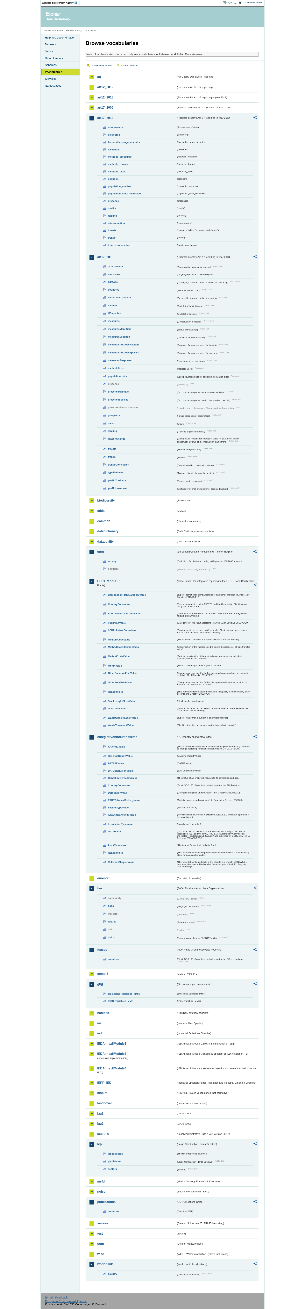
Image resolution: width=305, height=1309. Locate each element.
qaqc (111, 423)
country (112, 1273)
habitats (112, 305)
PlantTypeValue (117, 845)
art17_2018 (105, 257)
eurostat (103, 878)
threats (112, 230)
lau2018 (103, 1134)
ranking (112, 215)
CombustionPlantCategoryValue (127, 594)
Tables (49, 51)
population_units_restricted (124, 193)
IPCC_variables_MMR (120, 1001)
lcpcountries (115, 1153)
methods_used (116, 171)
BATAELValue (116, 763)
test (100, 1233)
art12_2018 (105, 97)
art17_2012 (105, 117)
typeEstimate (116, 472)
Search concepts (129, 65)
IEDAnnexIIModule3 (111, 1053)
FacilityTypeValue (118, 807)
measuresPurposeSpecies (123, 352)
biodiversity (106, 500)
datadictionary (107, 531)
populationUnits (117, 376)
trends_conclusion (119, 245)
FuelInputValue (117, 622)
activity (112, 561)
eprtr (100, 551)
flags (111, 905)
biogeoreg (114, 134)
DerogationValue (118, 792)
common (103, 521)
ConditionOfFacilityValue (122, 778)
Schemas (51, 65)
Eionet (60, 30)
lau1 (100, 1113)
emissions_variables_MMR (124, 993)
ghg (100, 984)
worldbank (105, 1264)
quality (112, 208)
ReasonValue (116, 691)
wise (100, 1254)
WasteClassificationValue (123, 717)
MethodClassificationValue (123, 647)
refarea (112, 921)
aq (99, 76)
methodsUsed (116, 368)
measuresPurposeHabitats (123, 344)
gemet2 (102, 973)
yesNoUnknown (117, 488)
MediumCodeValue (119, 639)
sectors (112, 1169)
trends (112, 237)
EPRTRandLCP (108, 581)
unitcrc (112, 937)
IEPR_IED (104, 1082)
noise (101, 1191)
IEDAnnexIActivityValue (122, 814)
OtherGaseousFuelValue (122, 673)
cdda (100, 510)
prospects (114, 415)
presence (113, 200)
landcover (104, 1103)
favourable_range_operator (124, 142)
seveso (102, 1223)
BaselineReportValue (120, 756)
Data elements (54, 58)
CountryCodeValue (119, 604)
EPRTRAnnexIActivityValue (124, 800)
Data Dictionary (74, 30)
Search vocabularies (101, 65)
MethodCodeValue (119, 656)
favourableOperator (119, 297)
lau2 (100, 1123)
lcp (99, 1144)
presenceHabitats (118, 391)
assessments (116, 127)
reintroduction (116, 223)
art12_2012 (105, 87)
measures (114, 149)
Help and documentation (60, 37)
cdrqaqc (113, 281)
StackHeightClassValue (122, 701)
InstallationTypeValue (120, 824)
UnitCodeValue (116, 708)
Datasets (50, 44)
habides (103, 1013)
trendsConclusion (118, 464)
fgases (102, 949)
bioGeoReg (114, 274)
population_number (119, 186)
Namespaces (53, 85)
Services (50, 78)
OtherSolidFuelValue (120, 682)
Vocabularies (53, 72)
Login (229, 2)
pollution (113, 178)
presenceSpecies (118, 399)
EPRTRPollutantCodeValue (124, 613)
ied (99, 1033)
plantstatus (114, 1161)
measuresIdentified (119, 329)
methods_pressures (120, 156)
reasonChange (116, 438)
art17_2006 (105, 107)
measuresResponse (119, 360)
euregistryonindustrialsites (117, 737)
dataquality (105, 541)
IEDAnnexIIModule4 (111, 1068)
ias (99, 1023)
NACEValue (115, 831)
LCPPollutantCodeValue (122, 630)
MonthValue (115, 665)
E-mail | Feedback (56, 1297)
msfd (101, 1181)
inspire (102, 1093)
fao (99, 888)
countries (113, 289)
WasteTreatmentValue (121, 725)
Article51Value (116, 746)
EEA (61, 3)
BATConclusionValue (120, 770)
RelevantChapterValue (121, 862)
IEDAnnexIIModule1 (111, 1043)
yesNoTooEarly (117, 480)
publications (106, 1202)
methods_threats (118, 164)
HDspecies (114, 313)
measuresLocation (119, 336)
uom (100, 1243)
